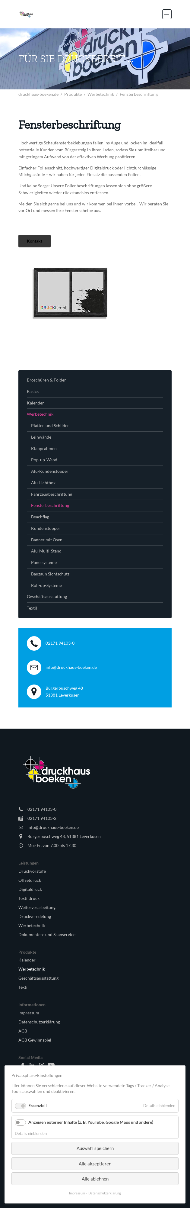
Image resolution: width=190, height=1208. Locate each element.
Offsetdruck (29, 880)
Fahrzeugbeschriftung (51, 494)
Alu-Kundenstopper (49, 471)
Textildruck (29, 898)
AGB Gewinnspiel (34, 1039)
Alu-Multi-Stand (46, 550)
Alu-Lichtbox (43, 482)
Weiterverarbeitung (36, 907)
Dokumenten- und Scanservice (46, 934)
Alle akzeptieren (95, 1163)
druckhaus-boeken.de (38, 94)
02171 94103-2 (41, 818)
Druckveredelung (34, 916)
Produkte (73, 94)
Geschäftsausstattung (47, 596)
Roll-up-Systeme (46, 585)
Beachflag (40, 516)
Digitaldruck (30, 889)
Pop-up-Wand (44, 459)
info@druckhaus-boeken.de (71, 667)
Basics (33, 391)
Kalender (35, 402)
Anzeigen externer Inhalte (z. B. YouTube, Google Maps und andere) (90, 1122)
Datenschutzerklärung (39, 1021)
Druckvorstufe (32, 871)
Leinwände (41, 437)
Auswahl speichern (95, 1148)
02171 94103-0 (60, 643)
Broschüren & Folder (46, 379)
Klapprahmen (44, 448)
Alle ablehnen (95, 1178)
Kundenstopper (45, 528)
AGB (22, 1030)
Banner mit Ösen (46, 539)
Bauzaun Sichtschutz (50, 573)
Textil (32, 607)
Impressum (28, 1012)
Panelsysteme (44, 562)
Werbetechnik (100, 94)
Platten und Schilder (50, 425)
